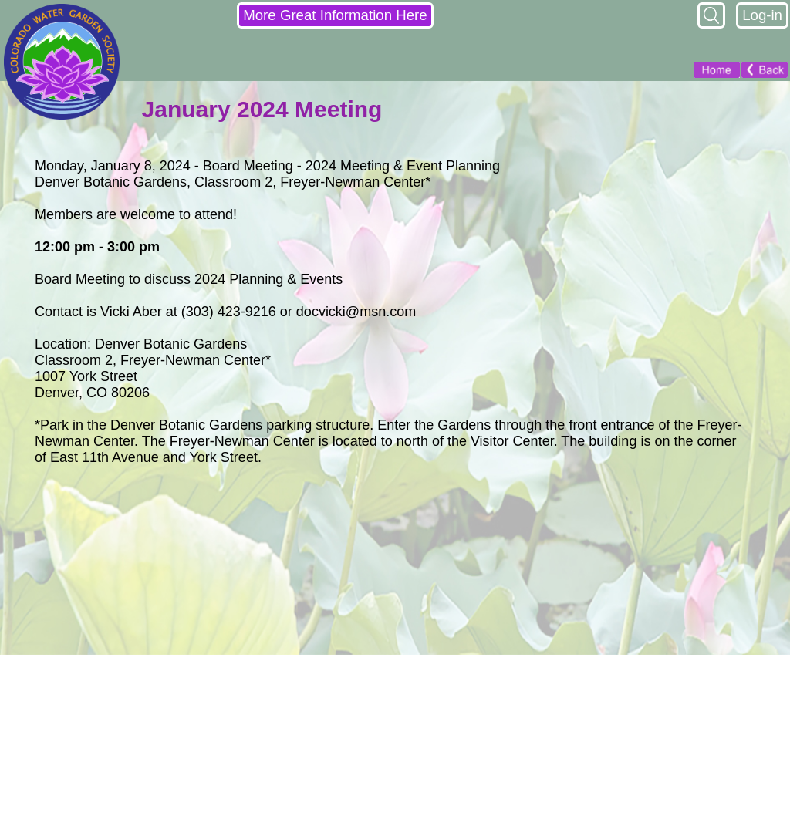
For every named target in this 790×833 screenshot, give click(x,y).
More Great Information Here (335, 15)
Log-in (762, 15)
